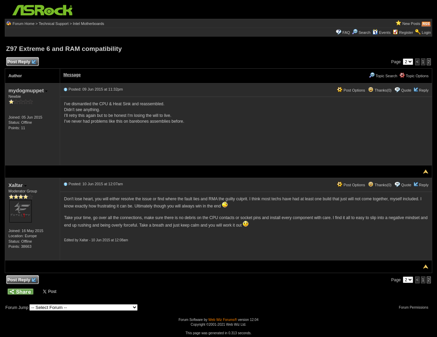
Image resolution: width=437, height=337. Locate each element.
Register (406, 32)
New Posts (412, 24)
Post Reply (21, 62)
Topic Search (383, 76)
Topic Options (414, 76)
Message (72, 74)
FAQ (346, 32)
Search (364, 32)
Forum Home (23, 24)
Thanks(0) (379, 90)
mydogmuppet (28, 90)
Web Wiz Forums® (222, 320)
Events (381, 32)
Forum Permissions (415, 307)
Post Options (351, 90)
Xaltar (18, 185)
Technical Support (53, 24)
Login (426, 32)
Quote (406, 90)
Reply (423, 90)
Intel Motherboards (88, 24)
